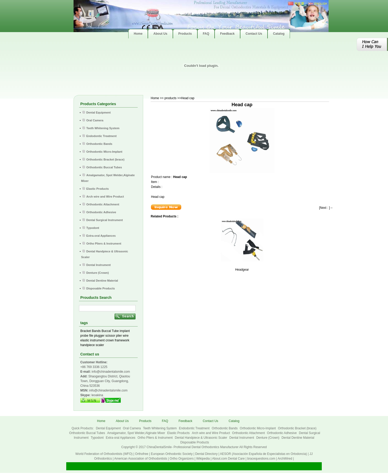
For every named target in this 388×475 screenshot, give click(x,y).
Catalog (234, 421)
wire (126, 335)
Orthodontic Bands (225, 428)
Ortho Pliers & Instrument (155, 438)
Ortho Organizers (182, 458)
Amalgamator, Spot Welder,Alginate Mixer (136, 433)
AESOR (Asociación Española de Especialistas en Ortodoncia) (263, 454)
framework (122, 340)
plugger (99, 335)
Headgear (242, 269)
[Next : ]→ (326, 208)
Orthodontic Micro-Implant (258, 428)
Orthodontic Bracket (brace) (297, 428)
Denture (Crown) (268, 438)
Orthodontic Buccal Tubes (87, 433)
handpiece (87, 345)
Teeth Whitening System (160, 428)
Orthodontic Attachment (249, 433)
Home (155, 98)
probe (84, 335)
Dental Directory (206, 454)
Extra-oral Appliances (121, 438)
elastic (84, 340)
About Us (122, 421)
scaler (100, 345)
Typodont (98, 438)
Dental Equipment (109, 428)
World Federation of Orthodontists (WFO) (103, 454)
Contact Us (210, 421)
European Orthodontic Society (172, 454)
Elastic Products (178, 433)
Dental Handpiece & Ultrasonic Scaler (201, 438)
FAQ (165, 421)
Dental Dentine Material (298, 438)
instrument (97, 340)
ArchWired (285, 458)
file (91, 335)
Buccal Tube (110, 331)
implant (125, 331)
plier (119, 335)
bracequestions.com (261, 458)
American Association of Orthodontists (140, 458)
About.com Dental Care (228, 458)
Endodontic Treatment (194, 428)
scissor (110, 335)
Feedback (185, 421)
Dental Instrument (242, 438)
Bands (96, 331)
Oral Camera (132, 428)
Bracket (85, 331)
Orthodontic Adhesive (282, 433)
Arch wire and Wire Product (211, 433)
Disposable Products (194, 442)
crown (110, 340)
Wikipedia (203, 458)
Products (145, 421)
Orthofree (141, 454)
